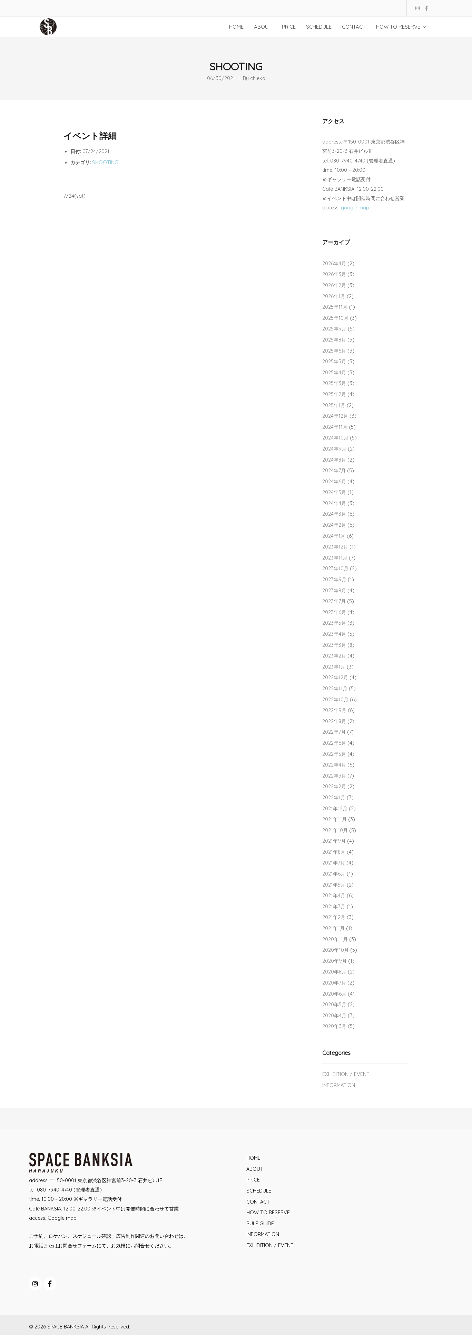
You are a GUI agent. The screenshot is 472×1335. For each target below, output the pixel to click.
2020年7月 (334, 983)
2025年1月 (333, 405)
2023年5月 (334, 623)
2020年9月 (334, 961)
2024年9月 (334, 449)
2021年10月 (335, 830)
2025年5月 (334, 361)
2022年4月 (334, 765)
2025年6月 (334, 351)
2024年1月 (333, 536)
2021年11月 (334, 819)
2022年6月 (334, 743)
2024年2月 (334, 525)
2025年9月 (334, 329)
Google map (62, 1218)
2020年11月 (335, 939)
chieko (257, 78)
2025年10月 (335, 318)
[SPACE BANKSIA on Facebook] (50, 1283)
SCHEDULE (258, 1191)
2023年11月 (334, 558)
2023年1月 (333, 667)
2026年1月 (333, 296)
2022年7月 (334, 732)
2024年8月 (334, 460)
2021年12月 (334, 808)
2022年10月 (335, 699)
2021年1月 (333, 928)
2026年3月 (334, 274)
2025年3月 (334, 383)
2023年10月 (335, 568)
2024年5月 (334, 492)
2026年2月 (334, 285)
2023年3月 (334, 645)
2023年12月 (335, 547)
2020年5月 (334, 1004)
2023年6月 (334, 612)
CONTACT (258, 1202)
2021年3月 (333, 906)
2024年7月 (334, 470)
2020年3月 (334, 1026)
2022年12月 (335, 677)
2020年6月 (334, 994)
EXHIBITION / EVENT (346, 1074)
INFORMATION (338, 1085)
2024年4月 (334, 503)
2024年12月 (335, 416)
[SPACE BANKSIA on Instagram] (35, 1283)
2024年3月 (334, 514)
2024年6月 (334, 481)
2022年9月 (334, 710)
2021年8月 (333, 852)
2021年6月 (333, 874)
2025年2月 (334, 394)
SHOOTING (105, 162)
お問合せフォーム (77, 1246)
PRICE (253, 1180)
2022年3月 (334, 776)
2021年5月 (333, 885)
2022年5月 (334, 754)
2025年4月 (334, 372)
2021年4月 (333, 895)
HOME (253, 1158)
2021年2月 (333, 917)
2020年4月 (334, 1015)
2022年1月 (333, 797)
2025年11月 (334, 307)
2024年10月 (335, 438)
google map (355, 208)
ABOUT (254, 1169)
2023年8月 (334, 590)
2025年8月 (334, 340)
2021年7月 (333, 863)
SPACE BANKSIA (65, 1327)
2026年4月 (334, 263)
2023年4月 (334, 634)
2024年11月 (334, 427)
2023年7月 (334, 601)
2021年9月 (334, 841)
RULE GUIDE (260, 1223)
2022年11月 (334, 688)
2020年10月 (335, 950)
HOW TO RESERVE (268, 1212)
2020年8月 (334, 972)
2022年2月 (334, 786)
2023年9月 (334, 579)
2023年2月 (334, 656)
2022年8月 (334, 721)
